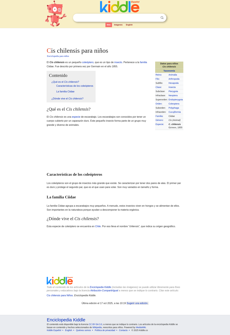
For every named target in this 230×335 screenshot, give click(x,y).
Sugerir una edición (137, 303)
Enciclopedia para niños (58, 56)
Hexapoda (173, 83)
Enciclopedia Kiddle (100, 287)
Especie (159, 124)
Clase (158, 87)
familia (143, 62)
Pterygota (173, 91)
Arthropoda (173, 79)
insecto (118, 62)
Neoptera (173, 95)
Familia (159, 116)
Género (159, 120)
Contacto (123, 330)
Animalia (172, 75)
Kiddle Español (54, 330)
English (129, 25)
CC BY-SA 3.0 (95, 324)
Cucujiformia (174, 112)
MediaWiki (141, 327)
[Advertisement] (115, 36)
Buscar (162, 17)
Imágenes (118, 25)
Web (109, 25)
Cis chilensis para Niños (60, 295)
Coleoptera (173, 103)
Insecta (172, 87)
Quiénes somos (83, 330)
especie (76, 116)
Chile (98, 226)
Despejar (155, 17)
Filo (157, 79)
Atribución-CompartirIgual (104, 290)
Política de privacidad (105, 330)
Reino (158, 75)
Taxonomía (169, 71)
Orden (158, 103)
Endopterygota (175, 99)
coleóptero (87, 62)
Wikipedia (97, 327)
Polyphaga (173, 108)
